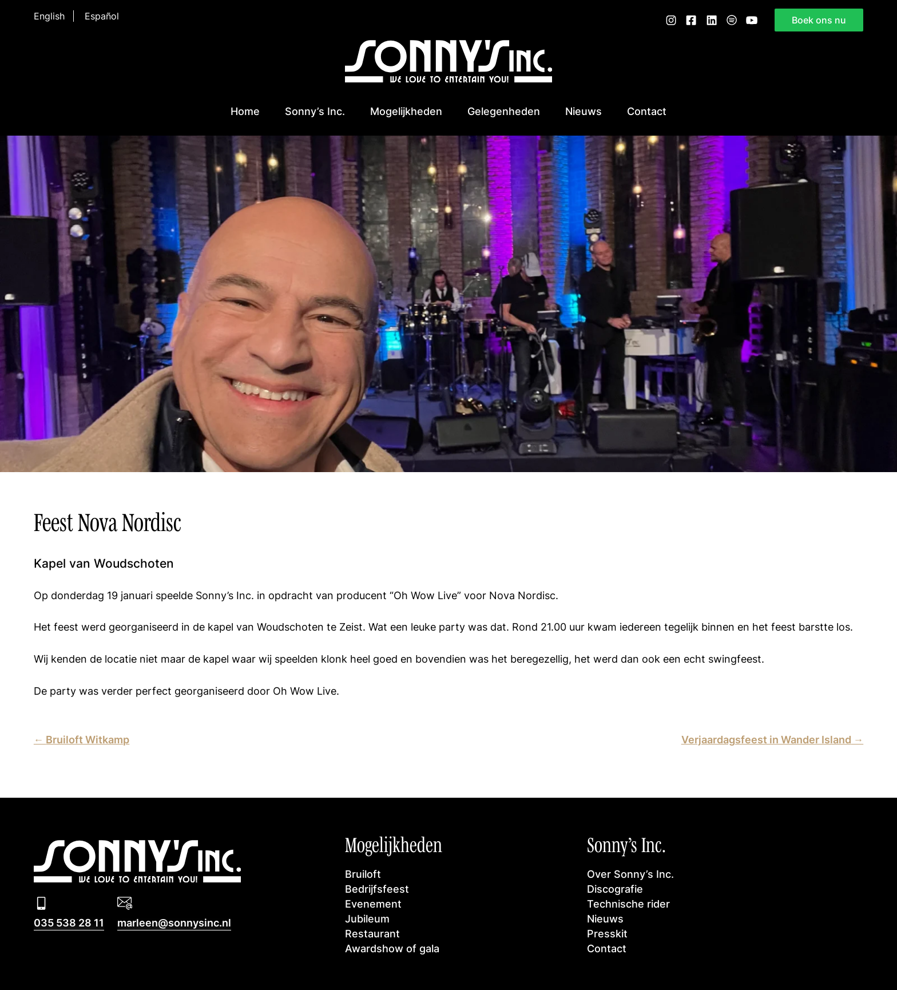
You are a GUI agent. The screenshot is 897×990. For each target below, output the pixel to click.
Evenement (373, 904)
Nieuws (583, 111)
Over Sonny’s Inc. (630, 874)
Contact (646, 111)
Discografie (615, 889)
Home (245, 111)
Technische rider (628, 904)
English (49, 16)
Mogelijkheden (406, 111)
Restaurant (372, 933)
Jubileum (367, 919)
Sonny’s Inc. (315, 111)
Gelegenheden (503, 111)
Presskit (607, 933)
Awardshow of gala (392, 948)
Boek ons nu (819, 20)
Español (102, 16)
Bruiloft (363, 874)
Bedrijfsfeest (377, 889)
